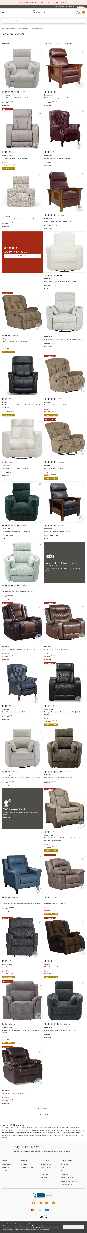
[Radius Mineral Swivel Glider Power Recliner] (22, 95)
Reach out (6, 817)
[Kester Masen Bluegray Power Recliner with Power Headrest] (22, 901)
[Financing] (44, 1171)
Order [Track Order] (5, 1167)
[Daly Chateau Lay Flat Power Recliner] (64, 402)
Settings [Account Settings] (7, 1164)
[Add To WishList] (40, 50)
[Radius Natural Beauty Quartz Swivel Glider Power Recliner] (64, 336)
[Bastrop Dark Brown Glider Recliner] (22, 1090)
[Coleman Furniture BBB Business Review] (43, 1197)
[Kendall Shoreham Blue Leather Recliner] (22, 709)
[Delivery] (63, 1171)
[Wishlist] (4, 1171)
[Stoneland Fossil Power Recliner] (64, 901)
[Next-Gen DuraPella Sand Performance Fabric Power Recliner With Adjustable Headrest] (64, 835)
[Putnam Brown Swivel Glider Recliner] (64, 646)
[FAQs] (62, 1167)
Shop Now (22, 256)
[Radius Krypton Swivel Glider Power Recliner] (64, 775)
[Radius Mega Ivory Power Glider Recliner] (22, 465)
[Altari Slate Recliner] (22, 964)
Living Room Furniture (8, 28)
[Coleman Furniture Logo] (40, 12)
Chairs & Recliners (23, 28)
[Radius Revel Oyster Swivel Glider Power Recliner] (64, 279)
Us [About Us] (24, 1164)
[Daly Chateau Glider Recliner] (64, 465)
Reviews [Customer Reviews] (67, 1184)
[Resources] (44, 1174)
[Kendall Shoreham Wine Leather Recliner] (64, 155)
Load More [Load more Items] (43, 1114)
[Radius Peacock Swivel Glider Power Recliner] (22, 528)
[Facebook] (33, 1204)
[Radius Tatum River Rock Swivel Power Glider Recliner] (22, 216)
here (48, 1229)
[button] (77, 12)
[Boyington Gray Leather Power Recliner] (22, 155)
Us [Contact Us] (64, 1164)
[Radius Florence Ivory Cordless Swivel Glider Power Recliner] (22, 775)
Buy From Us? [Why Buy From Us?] (27, 1167)
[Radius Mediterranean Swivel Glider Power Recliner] (64, 1027)
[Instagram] (40, 1204)
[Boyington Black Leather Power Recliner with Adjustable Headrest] (64, 709)
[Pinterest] (53, 1204)
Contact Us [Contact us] (81, 6)
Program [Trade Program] (46, 1164)
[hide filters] (6, 43)
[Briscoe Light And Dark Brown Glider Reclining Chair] (22, 646)
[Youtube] (46, 1204)
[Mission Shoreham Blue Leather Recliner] (64, 528)
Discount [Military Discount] (46, 1167)
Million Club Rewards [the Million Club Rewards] (69, 1181)
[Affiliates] (44, 1177)
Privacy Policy (23, 1229)
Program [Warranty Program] (67, 1177)
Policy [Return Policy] (65, 1174)
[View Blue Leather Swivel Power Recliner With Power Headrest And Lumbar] (22, 402)
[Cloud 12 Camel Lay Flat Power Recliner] (22, 339)
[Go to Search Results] (82, 21)
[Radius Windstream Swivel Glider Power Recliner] (22, 589)
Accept (73, 1226)
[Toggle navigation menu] (3, 12)
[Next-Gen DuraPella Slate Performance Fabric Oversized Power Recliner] (22, 1027)
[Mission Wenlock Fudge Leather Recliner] (64, 95)
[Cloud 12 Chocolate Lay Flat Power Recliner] (64, 964)
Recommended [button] (68, 43)
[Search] (43, 20)
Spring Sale (5, 162)
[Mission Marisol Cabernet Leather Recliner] (64, 218)
